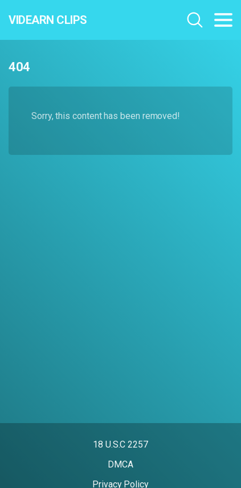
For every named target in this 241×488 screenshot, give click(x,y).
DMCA (120, 464)
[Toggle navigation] (223, 20)
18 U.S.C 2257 (120, 444)
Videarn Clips (48, 20)
